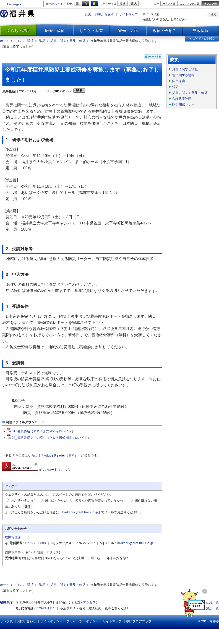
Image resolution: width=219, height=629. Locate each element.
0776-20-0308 (35, 543)
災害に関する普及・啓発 (67, 41)
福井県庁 (6, 602)
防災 (42, 41)
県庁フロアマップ (138, 621)
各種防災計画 (181, 99)
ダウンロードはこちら (36, 469)
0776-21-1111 (44, 608)
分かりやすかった (23, 500)
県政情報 (201, 30)
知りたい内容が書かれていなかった (100, 500)
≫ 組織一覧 (210, 602)
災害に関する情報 (185, 69)
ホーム (5, 41)
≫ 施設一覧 (210, 608)
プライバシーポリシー (83, 621)
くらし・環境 (18, 30)
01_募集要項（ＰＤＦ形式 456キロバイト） (41, 431)
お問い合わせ (26, 621)
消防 (175, 87)
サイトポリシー (51, 621)
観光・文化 (128, 30)
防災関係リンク (183, 105)
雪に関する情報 (183, 75)
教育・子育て (164, 30)
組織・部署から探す (99, 14)
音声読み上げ (54, 3)
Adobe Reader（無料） (61, 455)
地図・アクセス (48, 552)
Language (14, 4)
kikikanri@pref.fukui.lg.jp (80, 512)
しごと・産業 (91, 30)
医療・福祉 (55, 30)
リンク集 (6, 621)
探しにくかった (56, 500)
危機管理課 (13, 537)
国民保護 (178, 81)
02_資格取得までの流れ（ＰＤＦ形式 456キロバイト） (49, 437)
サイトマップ (128, 14)
